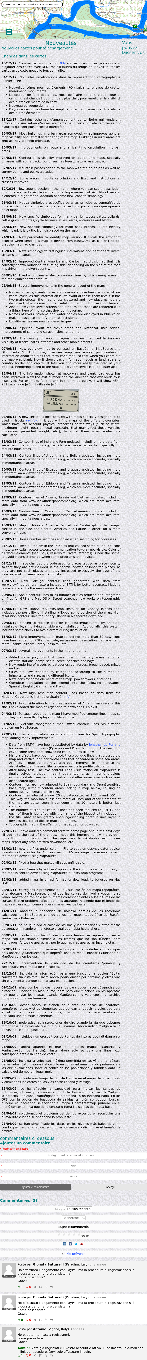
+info (65, 697)
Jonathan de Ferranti (104, 744)
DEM (62, 63)
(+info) (31, 420)
